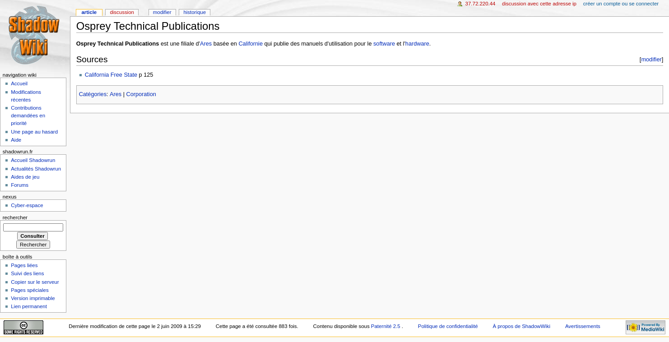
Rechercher (15, 217)
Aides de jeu (25, 177)
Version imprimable (33, 298)
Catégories (93, 94)
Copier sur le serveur (35, 282)
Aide (16, 140)
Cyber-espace (27, 205)
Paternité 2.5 (386, 326)
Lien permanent (29, 306)
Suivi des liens (27, 273)
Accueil (19, 83)
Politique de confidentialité (448, 326)
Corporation (141, 94)
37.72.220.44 (480, 3)
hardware (417, 44)
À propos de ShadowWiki (521, 326)
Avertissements (582, 326)
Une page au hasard (34, 131)
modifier (651, 59)
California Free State (111, 75)
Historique (194, 12)
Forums (19, 185)
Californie (250, 44)
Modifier (162, 12)
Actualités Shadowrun (36, 168)
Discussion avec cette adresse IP (539, 3)
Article (89, 12)
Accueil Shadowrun (33, 160)
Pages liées (24, 265)
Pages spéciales (29, 290)
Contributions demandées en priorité (28, 115)
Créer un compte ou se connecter (621, 3)
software (384, 44)
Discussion (122, 12)
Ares (206, 44)
